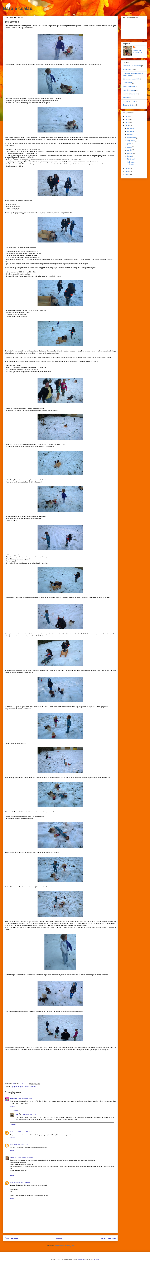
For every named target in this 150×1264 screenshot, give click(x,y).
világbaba (13, 1098)
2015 (127, 169)
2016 (127, 126)
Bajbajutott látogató (130, 163)
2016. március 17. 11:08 (22, 1182)
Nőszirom (13, 1157)
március (130, 153)
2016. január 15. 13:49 (28, 1114)
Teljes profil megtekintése (137, 51)
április (129, 150)
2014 (127, 172)
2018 (127, 119)
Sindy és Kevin (128, 105)
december (131, 128)
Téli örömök (131, 159)
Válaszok (15, 1110)
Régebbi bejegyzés (108, 1238)
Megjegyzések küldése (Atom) (64, 1246)
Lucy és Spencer (129, 90)
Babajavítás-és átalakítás (132, 66)
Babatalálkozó (128, 69)
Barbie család (18, 8)
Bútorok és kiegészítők (131, 79)
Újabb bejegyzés (11, 1238)
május (129, 147)
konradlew (81, 1259)
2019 (127, 116)
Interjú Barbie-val (129, 86)
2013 (127, 175)
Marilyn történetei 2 (130, 94)
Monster (126, 97)
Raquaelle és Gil (129, 101)
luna (11, 1144)
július (129, 144)
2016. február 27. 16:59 (25, 1157)
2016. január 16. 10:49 (25, 1132)
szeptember (131, 138)
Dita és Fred (127, 83)
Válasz (12, 1106)
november (131, 131)
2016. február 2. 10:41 (21, 1144)
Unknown (13, 1132)
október (130, 134)
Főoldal (59, 1238)
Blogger (96, 1259)
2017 (127, 123)
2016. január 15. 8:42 (25, 1098)
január (129, 156)
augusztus (131, 141)
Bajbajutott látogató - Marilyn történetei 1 (24, 1086)
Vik (17, 1114)
